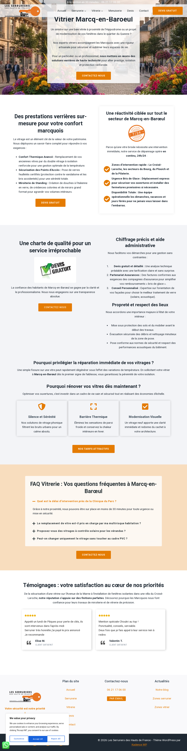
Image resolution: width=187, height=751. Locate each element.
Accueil (61, 11)
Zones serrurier (162, 698)
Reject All (38, 739)
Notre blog (162, 689)
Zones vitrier (162, 707)
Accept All (56, 739)
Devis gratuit (167, 11)
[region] (37, 730)
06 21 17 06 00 (110, 2)
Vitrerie (70, 707)
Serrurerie (71, 698)
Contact (144, 11)
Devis (130, 11)
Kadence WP (139, 744)
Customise (19, 739)
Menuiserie (115, 11)
